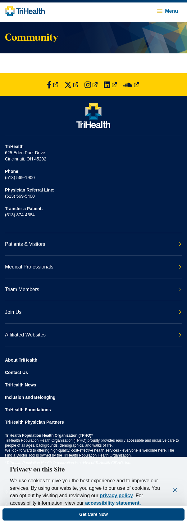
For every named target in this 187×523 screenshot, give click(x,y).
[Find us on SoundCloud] (131, 84)
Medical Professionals (93, 266)
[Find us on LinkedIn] (110, 84)
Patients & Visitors (93, 244)
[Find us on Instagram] (91, 84)
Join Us (93, 312)
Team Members (93, 289)
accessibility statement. (113, 503)
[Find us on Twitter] (71, 84)
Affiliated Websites (93, 334)
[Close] (175, 490)
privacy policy (116, 495)
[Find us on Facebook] (52, 84)
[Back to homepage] (25, 11)
